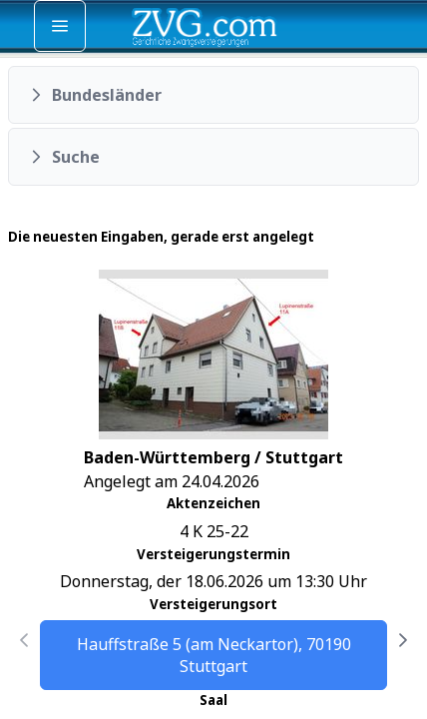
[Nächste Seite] (403, 640)
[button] (213, 95)
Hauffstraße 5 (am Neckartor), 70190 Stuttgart (214, 655)
